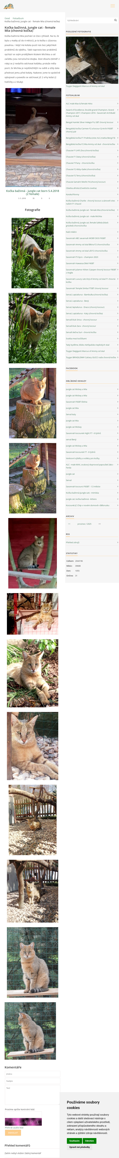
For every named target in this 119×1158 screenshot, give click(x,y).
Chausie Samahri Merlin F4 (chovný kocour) (85, 181)
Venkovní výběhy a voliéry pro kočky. (83, 458)
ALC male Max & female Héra (79, 103)
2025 (89, 523)
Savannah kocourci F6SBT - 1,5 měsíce (83, 486)
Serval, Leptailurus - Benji (77, 300)
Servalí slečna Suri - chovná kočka (81, 332)
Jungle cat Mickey (74, 427)
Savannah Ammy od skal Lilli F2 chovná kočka (86, 250)
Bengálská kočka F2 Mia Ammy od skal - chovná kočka (90, 144)
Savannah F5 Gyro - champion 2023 (82, 257)
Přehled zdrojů (72, 542)
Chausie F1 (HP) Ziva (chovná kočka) (82, 150)
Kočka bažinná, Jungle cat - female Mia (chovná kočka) (90, 210)
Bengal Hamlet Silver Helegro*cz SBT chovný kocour (89, 122)
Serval (68, 480)
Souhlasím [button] (74, 1141)
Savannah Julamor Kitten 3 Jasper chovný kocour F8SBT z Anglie (91, 271)
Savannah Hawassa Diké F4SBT (80, 263)
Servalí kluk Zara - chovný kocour (81, 326)
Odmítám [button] (89, 1141)
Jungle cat (70, 474)
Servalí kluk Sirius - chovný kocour (81, 319)
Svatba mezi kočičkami (76, 338)
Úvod (7, 18)
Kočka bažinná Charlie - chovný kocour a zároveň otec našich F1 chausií (90, 202)
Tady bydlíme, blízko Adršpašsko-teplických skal (87, 344)
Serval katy (71, 414)
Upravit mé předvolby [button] (79, 1147)
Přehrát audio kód (14, 1127)
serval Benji (71, 439)
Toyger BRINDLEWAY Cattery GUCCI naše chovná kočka (91, 357)
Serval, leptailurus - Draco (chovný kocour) (85, 307)
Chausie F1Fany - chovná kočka (80, 163)
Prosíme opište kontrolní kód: (20, 1109)
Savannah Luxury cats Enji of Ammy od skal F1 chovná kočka (90, 280)
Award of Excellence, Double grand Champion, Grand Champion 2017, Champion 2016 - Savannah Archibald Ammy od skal (90, 112)
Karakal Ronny (72, 194)
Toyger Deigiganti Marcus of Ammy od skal (85, 86)
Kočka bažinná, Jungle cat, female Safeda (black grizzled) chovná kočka (87, 224)
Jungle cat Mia (72, 408)
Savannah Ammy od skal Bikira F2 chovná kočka (88, 244)
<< (69, 523)
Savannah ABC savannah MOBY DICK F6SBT (86, 238)
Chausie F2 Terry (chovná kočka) (80, 175)
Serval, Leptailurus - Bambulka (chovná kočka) (87, 294)
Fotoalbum (18, 18)
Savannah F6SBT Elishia (76, 401)
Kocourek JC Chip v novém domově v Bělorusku (87, 505)
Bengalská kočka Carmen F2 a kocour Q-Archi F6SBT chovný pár (89, 130)
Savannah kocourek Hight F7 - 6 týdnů (83, 433)
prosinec (81, 523)
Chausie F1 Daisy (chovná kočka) (80, 156)
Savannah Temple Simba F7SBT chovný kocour (87, 288)
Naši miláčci (71, 232)
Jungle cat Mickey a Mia (76, 389)
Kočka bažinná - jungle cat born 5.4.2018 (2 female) (32, 192)
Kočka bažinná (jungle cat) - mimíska (82, 492)
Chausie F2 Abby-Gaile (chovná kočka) (83, 169)
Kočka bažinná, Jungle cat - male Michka (84, 216)
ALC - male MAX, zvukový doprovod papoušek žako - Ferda (90, 466)
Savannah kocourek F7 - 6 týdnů (80, 452)
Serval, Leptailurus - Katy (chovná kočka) (84, 313)
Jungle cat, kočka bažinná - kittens (81, 499)
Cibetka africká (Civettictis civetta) (81, 188)
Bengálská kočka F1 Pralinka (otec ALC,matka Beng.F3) (90, 137)
